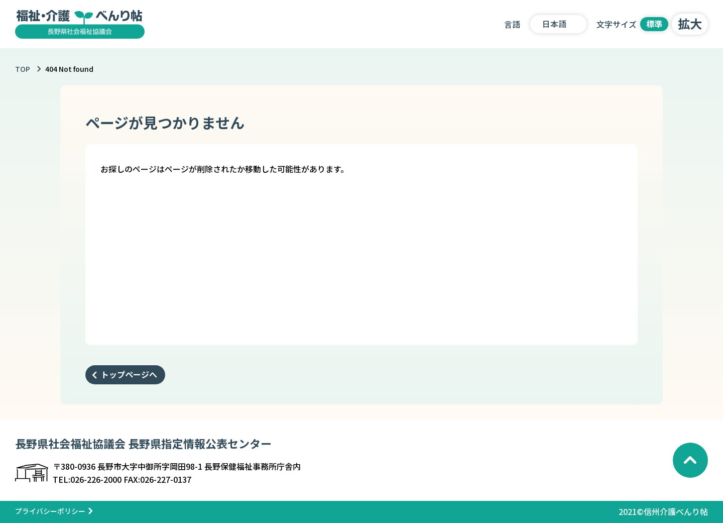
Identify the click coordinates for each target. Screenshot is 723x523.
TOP (22, 69)
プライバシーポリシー (50, 511)
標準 (654, 24)
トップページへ (129, 374)
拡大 (690, 23)
